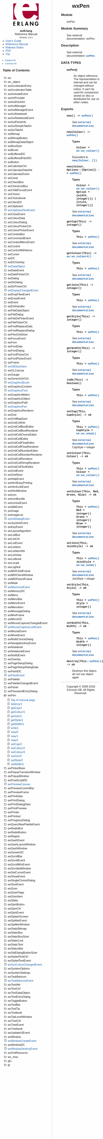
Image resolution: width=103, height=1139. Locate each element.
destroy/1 (16, 704)
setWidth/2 (17, 764)
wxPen (90, 56)
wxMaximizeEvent (19, 587)
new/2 (14, 740)
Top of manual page (23, 700)
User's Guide (13, 40)
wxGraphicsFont (18, 390)
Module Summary (74, 28)
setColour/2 (18, 748)
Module (66, 15)
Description (70, 45)
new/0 (14, 732)
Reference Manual (17, 44)
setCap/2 (16, 744)
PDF (8, 50)
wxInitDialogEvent (19, 518)
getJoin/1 (16, 716)
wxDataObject (16, 266)
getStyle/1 (17, 720)
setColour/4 (18, 752)
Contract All (10, 63)
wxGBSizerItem (17, 366)
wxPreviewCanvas (19, 784)
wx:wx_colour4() (79, 256)
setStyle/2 (17, 760)
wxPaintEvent (16, 675)
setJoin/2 (16, 756)
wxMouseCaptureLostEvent (25, 627)
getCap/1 (16, 708)
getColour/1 (18, 712)
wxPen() (87, 115)
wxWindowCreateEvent (22, 1040)
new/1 (14, 736)
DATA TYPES (71, 62)
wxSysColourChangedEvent (25, 964)
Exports (67, 109)
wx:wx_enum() (86, 433)
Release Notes (15, 47)
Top (8, 54)
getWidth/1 (17, 724)
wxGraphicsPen (17, 406)
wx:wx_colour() (87, 151)
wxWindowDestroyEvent (23, 1048)
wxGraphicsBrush (18, 382)
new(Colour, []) (84, 160)
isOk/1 (15, 728)
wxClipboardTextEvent (21, 210)
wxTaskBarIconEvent (20, 980)
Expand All (10, 60)
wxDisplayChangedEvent (23, 290)
